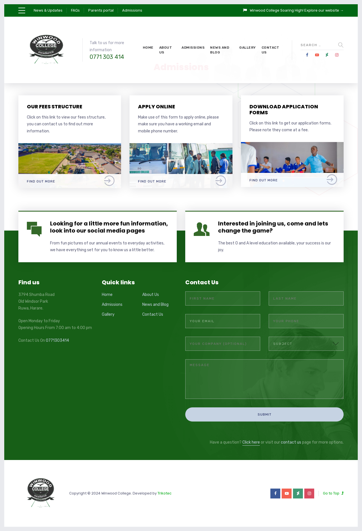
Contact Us (270, 50)
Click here (251, 442)
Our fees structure (54, 106)
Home (148, 48)
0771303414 (57, 340)
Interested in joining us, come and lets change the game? (273, 227)
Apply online (156, 106)
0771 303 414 (107, 56)
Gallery (247, 48)
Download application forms (283, 109)
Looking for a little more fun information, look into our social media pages (109, 227)
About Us (165, 50)
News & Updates (48, 10)
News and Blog (219, 50)
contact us (291, 442)
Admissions (132, 10)
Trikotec (164, 493)
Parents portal (101, 10)
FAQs (75, 10)
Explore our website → (324, 10)
